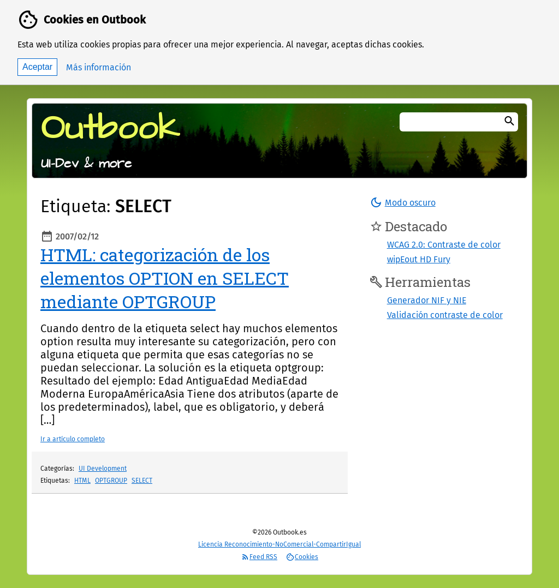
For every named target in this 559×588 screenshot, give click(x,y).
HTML (82, 480)
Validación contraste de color (445, 315)
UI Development (103, 468)
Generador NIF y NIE (426, 300)
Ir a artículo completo (72, 439)
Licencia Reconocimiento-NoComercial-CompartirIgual (279, 544)
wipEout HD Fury (418, 259)
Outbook (110, 129)
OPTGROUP (111, 480)
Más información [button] (98, 67)
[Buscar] (509, 121)
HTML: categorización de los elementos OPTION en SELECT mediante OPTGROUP (164, 278)
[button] (403, 202)
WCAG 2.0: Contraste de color (444, 244)
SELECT (142, 480)
